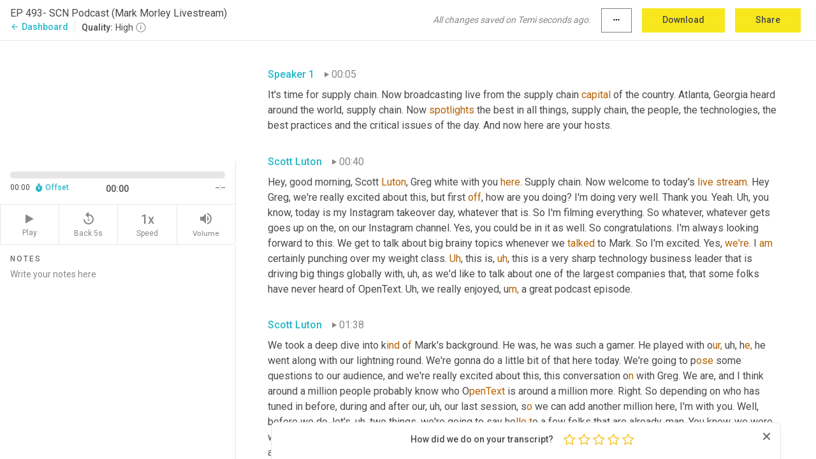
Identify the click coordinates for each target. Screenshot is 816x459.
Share (767, 20)
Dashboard (39, 27)
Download (683, 20)
